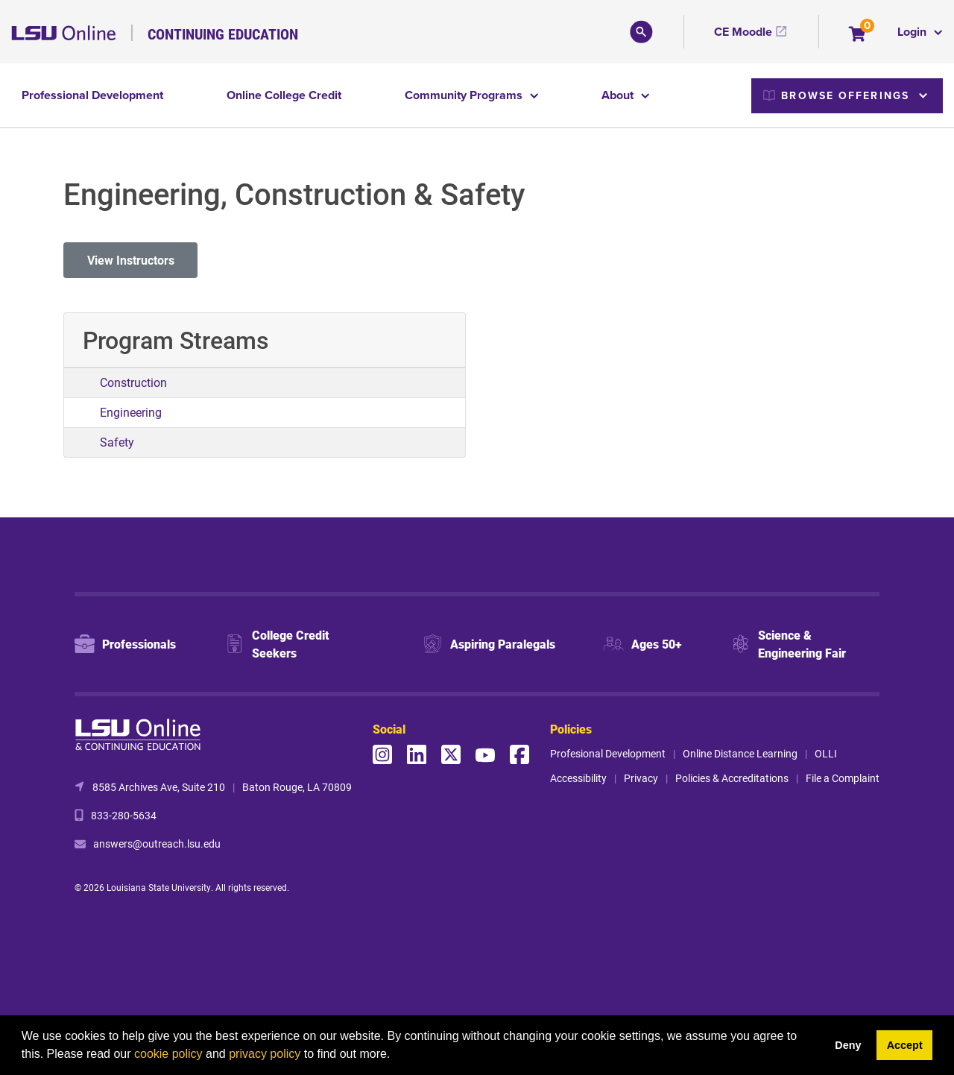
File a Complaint (842, 778)
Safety (117, 442)
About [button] (618, 95)
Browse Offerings (836, 95)
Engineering (131, 412)
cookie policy (168, 1053)
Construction (133, 382)
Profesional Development (608, 753)
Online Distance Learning (740, 753)
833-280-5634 (124, 815)
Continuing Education (223, 33)
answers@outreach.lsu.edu (157, 843)
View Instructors (130, 260)
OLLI (826, 753)
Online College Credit (284, 95)
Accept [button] (905, 1045)
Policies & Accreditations (732, 778)
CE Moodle (743, 31)
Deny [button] (848, 1045)
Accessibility (578, 778)
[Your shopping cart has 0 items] (858, 35)
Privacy (641, 778)
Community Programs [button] (465, 95)
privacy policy (264, 1053)
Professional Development (92, 95)
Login (913, 31)
